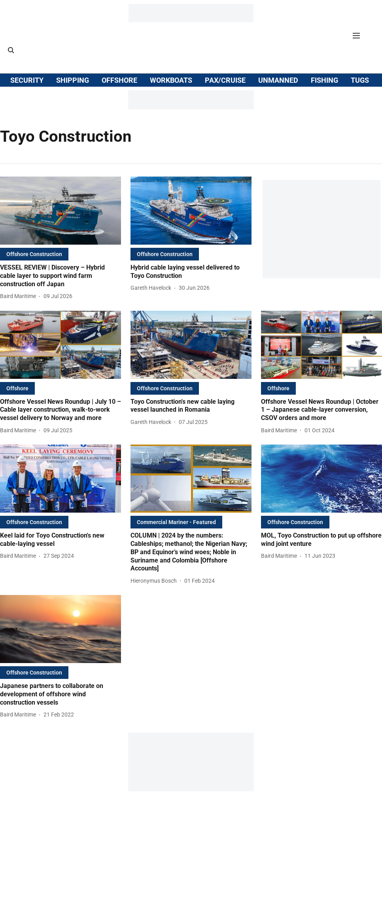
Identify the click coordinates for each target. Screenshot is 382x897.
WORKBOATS (171, 80)
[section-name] (34, 254)
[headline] (60, 276)
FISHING (324, 80)
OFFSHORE (119, 80)
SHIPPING (72, 80)
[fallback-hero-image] (60, 211)
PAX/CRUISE (225, 80)
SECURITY (26, 80)
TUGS (360, 80)
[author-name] (19, 296)
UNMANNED (278, 80)
